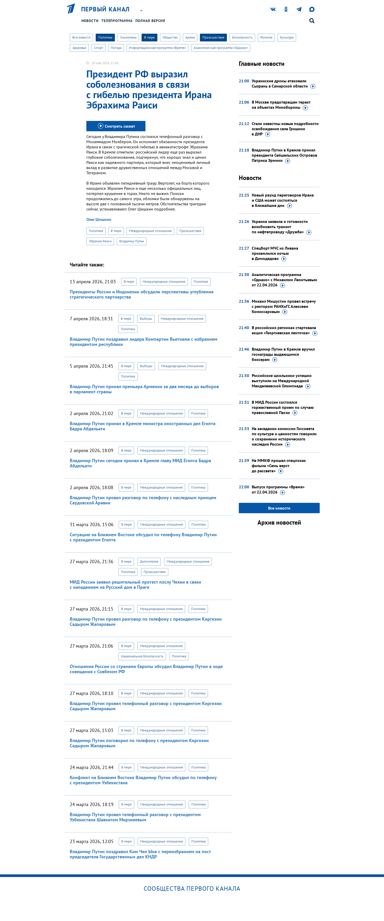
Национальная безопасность (142, 656)
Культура (287, 37)
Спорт (98, 48)
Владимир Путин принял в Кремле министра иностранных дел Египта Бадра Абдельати (142, 426)
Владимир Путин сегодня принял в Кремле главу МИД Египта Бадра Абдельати (140, 463)
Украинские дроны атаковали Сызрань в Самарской (283, 83)
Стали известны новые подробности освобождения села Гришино (285, 129)
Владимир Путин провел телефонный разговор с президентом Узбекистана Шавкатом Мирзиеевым (135, 817)
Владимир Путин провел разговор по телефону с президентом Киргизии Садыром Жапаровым (146, 621)
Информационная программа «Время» (157, 48)
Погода (116, 48)
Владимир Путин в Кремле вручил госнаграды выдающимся (283, 354)
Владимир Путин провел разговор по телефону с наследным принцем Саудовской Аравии (143, 500)
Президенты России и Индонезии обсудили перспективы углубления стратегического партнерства (141, 294)
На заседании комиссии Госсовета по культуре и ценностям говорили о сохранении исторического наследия (284, 436)
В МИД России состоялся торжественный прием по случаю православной (283, 408)
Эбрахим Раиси (100, 241)
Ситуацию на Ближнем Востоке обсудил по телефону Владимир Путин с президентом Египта (143, 537)
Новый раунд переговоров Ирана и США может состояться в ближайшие (283, 200)
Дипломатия (149, 561)
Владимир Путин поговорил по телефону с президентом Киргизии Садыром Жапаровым (139, 743)
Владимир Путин (131, 241)
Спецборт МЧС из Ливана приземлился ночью (275, 253)
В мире (149, 37)
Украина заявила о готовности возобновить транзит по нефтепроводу (281, 227)
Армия (190, 37)
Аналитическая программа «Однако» (221, 48)
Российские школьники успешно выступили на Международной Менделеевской (282, 381)
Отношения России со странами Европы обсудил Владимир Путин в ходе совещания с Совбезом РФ (146, 669)
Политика (105, 37)
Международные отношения (150, 231)
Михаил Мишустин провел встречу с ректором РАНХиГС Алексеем (284, 307)
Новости (90, 20)
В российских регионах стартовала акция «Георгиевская (284, 330)
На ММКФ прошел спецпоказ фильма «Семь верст (279, 466)
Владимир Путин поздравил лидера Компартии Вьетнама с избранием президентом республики (143, 341)
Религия (266, 37)
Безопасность (242, 37)
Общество (170, 37)
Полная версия (150, 20)
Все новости (81, 37)
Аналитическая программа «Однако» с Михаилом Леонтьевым (284, 280)
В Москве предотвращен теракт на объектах (281, 104)
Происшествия (213, 37)
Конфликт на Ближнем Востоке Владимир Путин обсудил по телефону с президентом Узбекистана (143, 780)
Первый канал (105, 9)
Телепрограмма (116, 20)
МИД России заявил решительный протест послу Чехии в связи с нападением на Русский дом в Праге (135, 584)
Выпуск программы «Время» (278, 489)
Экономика (128, 37)
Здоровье (79, 48)
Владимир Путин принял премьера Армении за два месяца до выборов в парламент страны (144, 389)
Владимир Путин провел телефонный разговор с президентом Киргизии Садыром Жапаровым (146, 706)
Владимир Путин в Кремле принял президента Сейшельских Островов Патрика (284, 155)
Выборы (146, 318)
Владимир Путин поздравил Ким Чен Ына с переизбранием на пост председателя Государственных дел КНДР (140, 854)
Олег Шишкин (98, 219)
